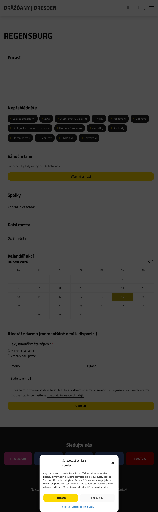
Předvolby (97, 497)
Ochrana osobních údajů (83, 507)
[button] (113, 463)
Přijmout (60, 497)
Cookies (66, 507)
